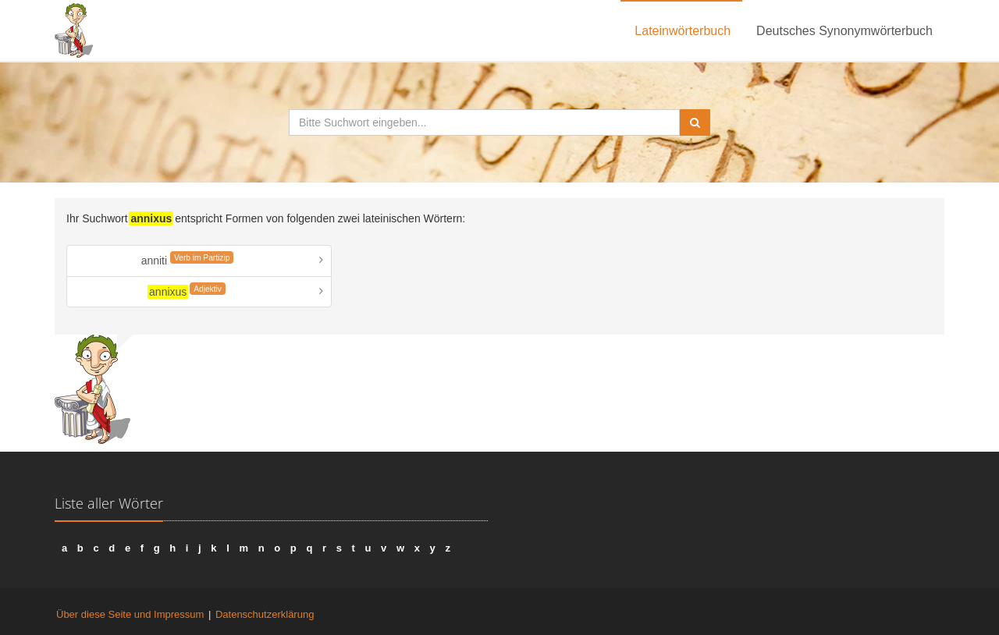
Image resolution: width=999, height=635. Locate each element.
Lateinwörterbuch (683, 30)
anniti (187, 259)
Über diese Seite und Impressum (130, 614)
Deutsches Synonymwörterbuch (844, 30)
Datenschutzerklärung (264, 614)
